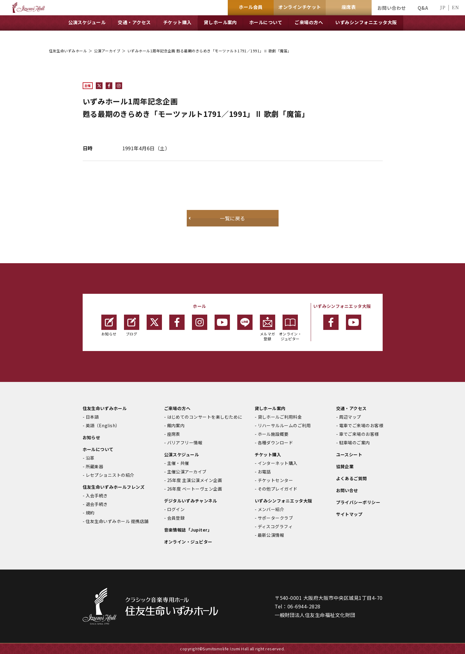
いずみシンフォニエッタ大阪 (283, 501)
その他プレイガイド (278, 489)
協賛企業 (345, 466)
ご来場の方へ (177, 408)
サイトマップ (349, 514)
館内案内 (176, 425)
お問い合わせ (391, 8)
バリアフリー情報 (185, 442)
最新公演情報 (271, 535)
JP (442, 7)
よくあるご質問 (351, 478)
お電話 (264, 472)
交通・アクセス (351, 408)
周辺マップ (350, 417)
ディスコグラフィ (275, 526)
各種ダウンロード (275, 442)
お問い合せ (347, 490)
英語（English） (103, 425)
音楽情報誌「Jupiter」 (188, 530)
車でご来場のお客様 (359, 434)
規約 (90, 513)
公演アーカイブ (107, 50)
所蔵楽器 (94, 466)
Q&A (423, 8)
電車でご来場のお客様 (361, 425)
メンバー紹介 (271, 509)
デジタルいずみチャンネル (190, 501)
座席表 (173, 434)
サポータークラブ (275, 518)
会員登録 (176, 518)
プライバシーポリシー (358, 502)
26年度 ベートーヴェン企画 (194, 489)
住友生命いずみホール (68, 50)
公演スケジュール (181, 454)
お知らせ (109, 325)
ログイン (176, 509)
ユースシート (349, 454)
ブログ (131, 325)
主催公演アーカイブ (187, 472)
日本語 (92, 417)
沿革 (90, 458)
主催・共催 (178, 463)
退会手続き (97, 504)
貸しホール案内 (270, 408)
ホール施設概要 (273, 434)
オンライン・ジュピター (290, 328)
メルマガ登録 (267, 328)
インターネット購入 (278, 463)
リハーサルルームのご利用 (284, 425)
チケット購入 (268, 454)
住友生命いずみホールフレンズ (114, 487)
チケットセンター (275, 480)
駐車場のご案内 (354, 442)
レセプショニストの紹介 (110, 475)
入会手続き (97, 495)
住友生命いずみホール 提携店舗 (117, 521)
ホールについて (98, 449)
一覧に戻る (232, 218)
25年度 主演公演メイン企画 (194, 480)
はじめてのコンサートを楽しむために (204, 417)
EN (455, 7)
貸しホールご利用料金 (280, 417)
